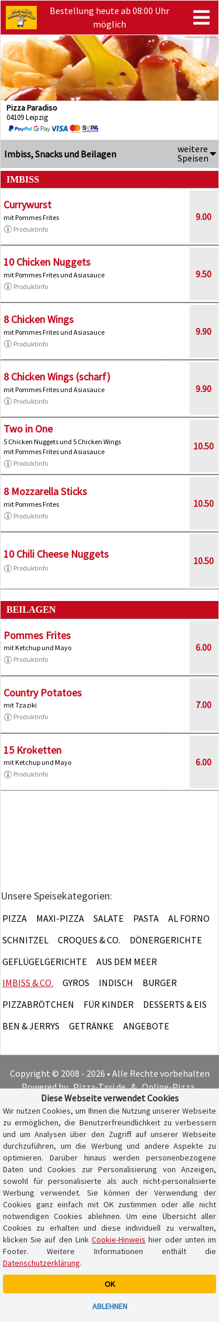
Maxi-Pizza (60, 918)
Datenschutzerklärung (41, 1263)
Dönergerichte (166, 940)
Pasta (146, 918)
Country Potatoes (43, 692)
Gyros (75, 982)
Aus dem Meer (126, 961)
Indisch (116, 982)
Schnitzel (25, 940)
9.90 (203, 331)
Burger (159, 982)
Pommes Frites (37, 635)
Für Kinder (109, 1004)
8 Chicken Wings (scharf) (57, 376)
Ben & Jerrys (31, 1026)
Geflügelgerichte (44, 961)
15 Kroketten (32, 750)
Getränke (91, 1026)
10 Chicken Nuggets (47, 262)
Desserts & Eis (175, 1004)
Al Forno (189, 918)
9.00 (203, 216)
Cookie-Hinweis (118, 1239)
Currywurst (27, 204)
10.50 (203, 446)
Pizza (14, 918)
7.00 (203, 704)
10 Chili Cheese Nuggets (56, 554)
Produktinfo (26, 229)
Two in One (28, 428)
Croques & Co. (89, 940)
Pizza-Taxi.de (99, 1087)
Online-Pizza (168, 1087)
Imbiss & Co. (27, 982)
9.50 (203, 274)
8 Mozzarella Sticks (45, 491)
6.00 (203, 647)
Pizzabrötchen (38, 1004)
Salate (108, 918)
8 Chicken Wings (39, 319)
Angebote (146, 1026)
